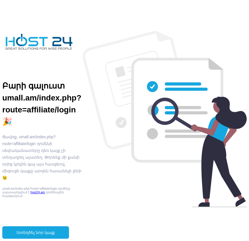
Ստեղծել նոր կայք (35, 232)
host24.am (37, 192)
